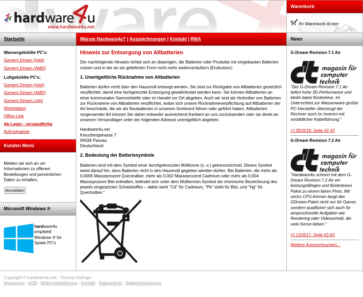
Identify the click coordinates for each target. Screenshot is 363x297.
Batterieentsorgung (143, 283)
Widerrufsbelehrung (59, 283)
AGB (32, 283)
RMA (196, 39)
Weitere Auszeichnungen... (316, 244)
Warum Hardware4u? (103, 39)
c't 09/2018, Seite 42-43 (313, 130)
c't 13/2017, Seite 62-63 (313, 234)
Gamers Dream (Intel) (24, 60)
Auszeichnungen (147, 39)
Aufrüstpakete (17, 131)
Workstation (15, 108)
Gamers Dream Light (23, 100)
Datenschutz (110, 283)
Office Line (14, 116)
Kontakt (178, 39)
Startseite (14, 39)
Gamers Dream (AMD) (25, 68)
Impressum (14, 283)
